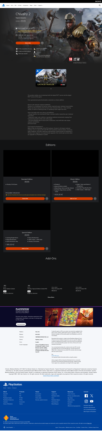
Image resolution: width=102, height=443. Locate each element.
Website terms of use (70, 427)
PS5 (12, 5)
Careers (5, 396)
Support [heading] (54, 391)
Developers (70, 402)
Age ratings (70, 398)
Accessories (25, 5)
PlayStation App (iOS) (88, 405)
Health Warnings (55, 355)
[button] (51, 77)
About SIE (5, 394)
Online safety (38, 398)
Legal (56, 427)
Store (35, 5)
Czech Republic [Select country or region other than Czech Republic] (9, 427)
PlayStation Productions (8, 400)
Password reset (55, 402)
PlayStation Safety (56, 396)
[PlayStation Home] (3, 5)
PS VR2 (20, 398)
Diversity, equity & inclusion (41, 400)
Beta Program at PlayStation (90, 411)
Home (4, 388)
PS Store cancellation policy (74, 396)
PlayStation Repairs (56, 400)
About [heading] (5, 391)
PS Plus (19, 5)
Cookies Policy (84, 427)
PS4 (15, 5)
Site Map (78, 427)
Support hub (54, 394)
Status (53, 398)
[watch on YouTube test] (63, 85)
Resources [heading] (70, 391)
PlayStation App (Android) (89, 407)
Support (40, 5)
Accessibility (38, 396)
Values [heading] (37, 391)
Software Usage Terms (94, 427)
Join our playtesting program (90, 409)
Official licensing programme (74, 406)
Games (7, 5)
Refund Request (55, 404)
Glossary (69, 404)
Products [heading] (21, 391)
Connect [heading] (86, 391)
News (31, 5)
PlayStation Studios (7, 398)
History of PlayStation (8, 404)
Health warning (71, 400)
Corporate (5, 402)
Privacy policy (62, 427)
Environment (38, 394)
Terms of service (71, 394)
